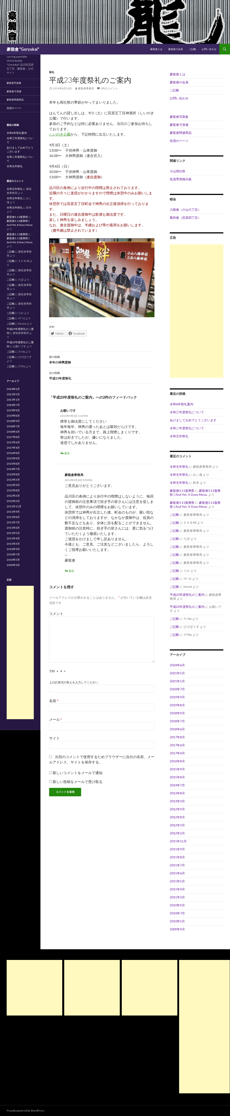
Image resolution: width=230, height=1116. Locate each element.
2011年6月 (177, 873)
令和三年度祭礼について (187, 412)
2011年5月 (177, 881)
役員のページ (179, 141)
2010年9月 (177, 905)
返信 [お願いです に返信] (67, 453)
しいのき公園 (59, 134)
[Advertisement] (196, 311)
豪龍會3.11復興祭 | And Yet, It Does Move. (195, 492)
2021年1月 (177, 681)
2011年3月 (177, 897)
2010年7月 (177, 913)
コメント (56, 613)
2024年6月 (177, 665)
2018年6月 (177, 729)
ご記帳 (192, 49)
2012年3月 (177, 825)
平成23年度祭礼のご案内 (187, 594)
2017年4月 (177, 753)
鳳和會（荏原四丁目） (185, 217)
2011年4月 (177, 889)
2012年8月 (177, 817)
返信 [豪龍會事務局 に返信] (71, 570)
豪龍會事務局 (86, 88)
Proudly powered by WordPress (25, 1110)
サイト (54, 738)
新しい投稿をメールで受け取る (77, 781)
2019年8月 (177, 705)
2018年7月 (177, 721)
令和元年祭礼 (179, 436)
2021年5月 (177, 673)
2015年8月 (177, 777)
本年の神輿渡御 (101, 359)
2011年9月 (177, 849)
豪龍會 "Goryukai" (23, 49)
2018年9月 (177, 713)
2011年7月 (177, 865)
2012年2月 (177, 833)
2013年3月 (177, 801)
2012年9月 (177, 809)
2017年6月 (177, 745)
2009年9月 (177, 929)
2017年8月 (177, 737)
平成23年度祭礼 (101, 375)
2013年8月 (177, 793)
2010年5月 (177, 921)
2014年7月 (177, 785)
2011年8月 (177, 857)
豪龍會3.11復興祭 (182, 490)
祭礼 (51, 72)
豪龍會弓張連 (179, 124)
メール (55, 719)
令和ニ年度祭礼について (187, 428)
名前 (53, 701)
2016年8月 (177, 761)
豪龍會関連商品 (181, 132)
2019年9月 (177, 697)
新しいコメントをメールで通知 (77, 773)
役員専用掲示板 (181, 179)
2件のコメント (109, 88)
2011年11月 (178, 841)
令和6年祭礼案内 (181, 404)
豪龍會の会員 (175, 49)
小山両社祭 (177, 171)
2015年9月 (177, 769)
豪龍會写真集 (179, 116)
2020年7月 (177, 689)
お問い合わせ (209, 49)
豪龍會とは (156, 49)
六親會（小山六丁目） (185, 209)
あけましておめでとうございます (193, 420)
